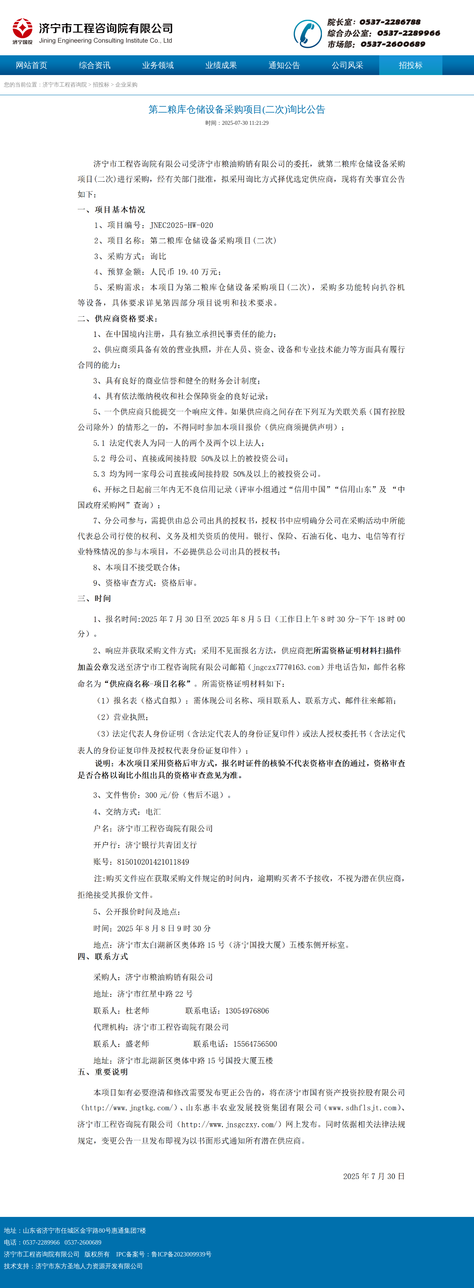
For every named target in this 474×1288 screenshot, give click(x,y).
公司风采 (347, 65)
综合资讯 (95, 65)
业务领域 (158, 65)
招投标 (411, 65)
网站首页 (31, 65)
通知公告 (284, 65)
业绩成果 (221, 65)
